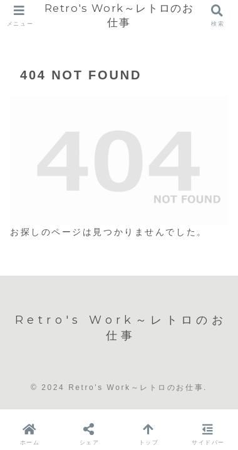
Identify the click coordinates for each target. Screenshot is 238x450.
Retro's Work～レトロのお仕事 (119, 15)
